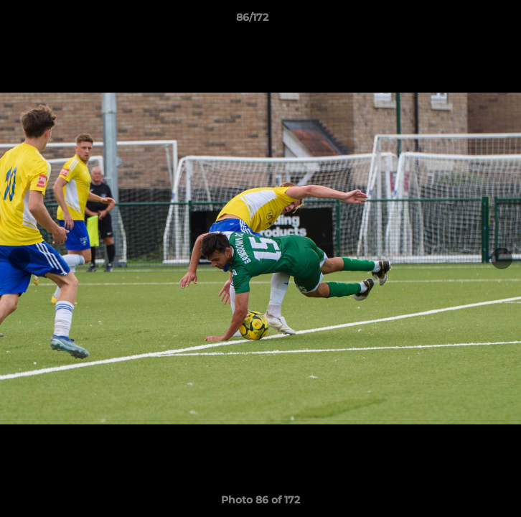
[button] (469, 20)
